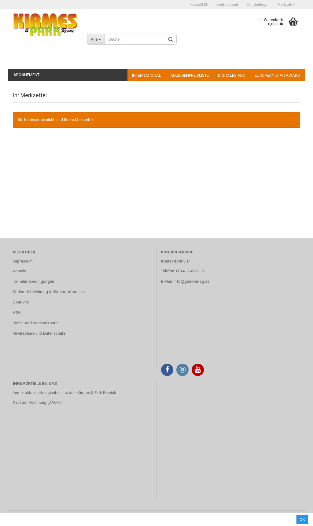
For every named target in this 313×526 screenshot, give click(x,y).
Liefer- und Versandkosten (36, 323)
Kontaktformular (175, 261)
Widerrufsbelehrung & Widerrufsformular (49, 291)
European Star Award (277, 75)
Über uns (21, 302)
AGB (17, 312)
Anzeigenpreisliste (189, 75)
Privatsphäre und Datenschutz (39, 333)
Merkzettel (287, 4)
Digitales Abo (231, 75)
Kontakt (198, 4)
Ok (302, 519)
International (146, 75)
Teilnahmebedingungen (33, 281)
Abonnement (26, 74)
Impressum (23, 261)
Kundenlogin (257, 4)
